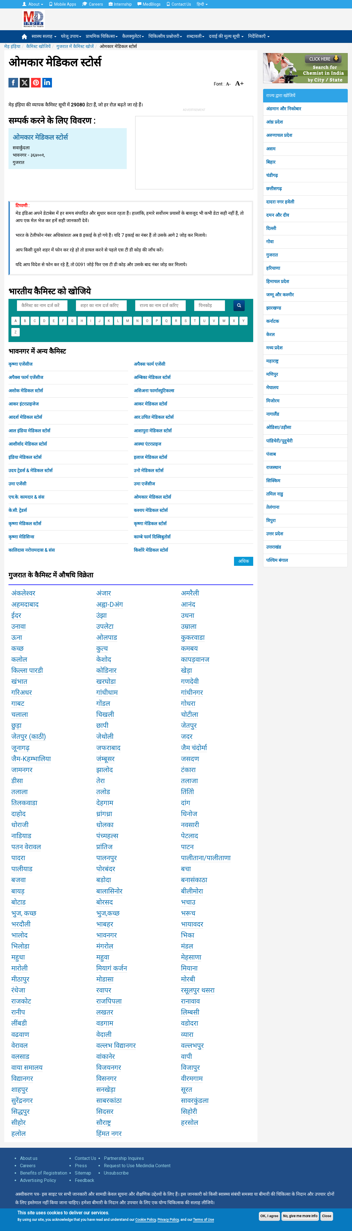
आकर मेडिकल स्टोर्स (150, 404)
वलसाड (20, 1057)
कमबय (189, 648)
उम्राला (188, 626)
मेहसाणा (191, 957)
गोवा (270, 241)
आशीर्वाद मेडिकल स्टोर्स (27, 444)
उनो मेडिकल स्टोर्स (148, 470)
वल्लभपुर (192, 1046)
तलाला (19, 792)
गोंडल (103, 704)
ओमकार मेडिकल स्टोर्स (152, 497)
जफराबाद (108, 748)
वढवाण (20, 1035)
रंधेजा (18, 990)
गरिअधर (21, 692)
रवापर (103, 990)
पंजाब (271, 454)
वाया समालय (27, 1068)
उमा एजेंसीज (144, 484)
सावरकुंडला (195, 1101)
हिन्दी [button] (202, 4)
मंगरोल (104, 946)
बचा (186, 869)
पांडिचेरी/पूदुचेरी (279, 441)
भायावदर (192, 924)
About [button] (32, 4)
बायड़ (18, 891)
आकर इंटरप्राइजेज (23, 404)
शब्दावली (195, 36)
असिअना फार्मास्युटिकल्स (154, 390)
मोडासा (104, 979)
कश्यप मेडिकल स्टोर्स (151, 510)
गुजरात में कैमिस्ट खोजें (75, 46)
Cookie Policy (145, 1220)
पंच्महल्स (107, 836)
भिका (187, 935)
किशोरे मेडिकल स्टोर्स (151, 550)
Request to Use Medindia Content (137, 1165)
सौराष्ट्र (103, 1123)
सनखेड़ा (105, 1090)
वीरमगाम (192, 1079)
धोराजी (20, 825)
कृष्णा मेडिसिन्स (21, 537)
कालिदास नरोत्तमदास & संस (31, 550)
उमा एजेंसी (17, 484)
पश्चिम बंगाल (277, 560)
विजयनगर (108, 1068)
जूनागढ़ (20, 748)
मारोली (19, 968)
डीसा (17, 781)
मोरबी (188, 979)
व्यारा (187, 1035)
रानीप (18, 1012)
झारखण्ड (273, 308)
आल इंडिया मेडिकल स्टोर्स (29, 430)
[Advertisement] (194, 151)
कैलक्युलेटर (133, 36)
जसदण (190, 759)
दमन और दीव (277, 215)
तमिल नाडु (274, 494)
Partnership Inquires (124, 1158)
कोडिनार (106, 670)
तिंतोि (187, 792)
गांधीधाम (107, 692)
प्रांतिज (104, 847)
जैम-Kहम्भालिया (31, 759)
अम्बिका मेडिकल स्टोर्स (152, 377)
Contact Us (178, 4)
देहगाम (104, 803)
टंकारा (188, 770)
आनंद (188, 604)
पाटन (187, 847)
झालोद (104, 770)
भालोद (19, 935)
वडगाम (104, 1023)
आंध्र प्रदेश (274, 122)
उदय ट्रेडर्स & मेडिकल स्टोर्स (30, 470)
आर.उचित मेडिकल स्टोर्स (154, 417)
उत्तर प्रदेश (274, 533)
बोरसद (104, 902)
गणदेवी (190, 681)
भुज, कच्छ (23, 913)
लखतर (104, 1012)
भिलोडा (20, 946)
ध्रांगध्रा (104, 814)
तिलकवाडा (24, 803)
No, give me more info (300, 1216)
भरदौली (20, 924)
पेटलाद (189, 836)
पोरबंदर (105, 869)
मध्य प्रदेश (274, 348)
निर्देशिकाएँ (259, 36)
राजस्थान (273, 467)
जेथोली (104, 737)
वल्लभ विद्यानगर (116, 1046)
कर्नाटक (272, 321)
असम (271, 149)
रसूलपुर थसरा (198, 990)
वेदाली (103, 1035)
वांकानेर (105, 1057)
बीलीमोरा (192, 891)
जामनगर (21, 770)
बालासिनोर (109, 891)
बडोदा (103, 880)
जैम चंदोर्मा (194, 748)
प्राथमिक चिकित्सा (102, 36)
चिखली (105, 715)
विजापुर (190, 1068)
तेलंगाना (272, 507)
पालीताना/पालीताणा (206, 858)
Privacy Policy (168, 1220)
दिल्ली (271, 228)
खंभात (19, 681)
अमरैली (190, 593)
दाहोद (18, 814)
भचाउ (188, 902)
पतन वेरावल (26, 847)
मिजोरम (272, 401)
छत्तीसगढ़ (274, 188)
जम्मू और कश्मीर (280, 294)
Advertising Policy (38, 1180)
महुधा (18, 957)
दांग (185, 803)
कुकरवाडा (193, 637)
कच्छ (17, 648)
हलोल (18, 1134)
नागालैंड (272, 414)
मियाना (189, 968)
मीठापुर (20, 979)
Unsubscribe (116, 1173)
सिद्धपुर (20, 1112)
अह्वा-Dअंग (109, 604)
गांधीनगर (192, 692)
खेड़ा (186, 670)
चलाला (19, 715)
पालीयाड (21, 869)
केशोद (103, 659)
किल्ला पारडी (27, 670)
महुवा (102, 957)
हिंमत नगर (109, 1134)
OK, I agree (269, 1216)
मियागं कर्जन (111, 968)
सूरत (186, 1090)
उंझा (101, 615)
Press (81, 1165)
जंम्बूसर (105, 759)
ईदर (16, 615)
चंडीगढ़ (272, 175)
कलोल (19, 659)
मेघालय (272, 387)
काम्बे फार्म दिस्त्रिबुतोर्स (152, 537)
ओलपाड (106, 637)
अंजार (103, 593)
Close (326, 1216)
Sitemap (83, 1173)
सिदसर (104, 1112)
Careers (92, 4)
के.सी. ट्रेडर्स (17, 510)
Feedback (84, 1180)
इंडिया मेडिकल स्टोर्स (24, 457)
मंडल (187, 946)
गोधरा (188, 704)
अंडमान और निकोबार (283, 108)
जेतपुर (189, 726)
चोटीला (189, 715)
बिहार (271, 162)
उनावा (18, 626)
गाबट (17, 704)
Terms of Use (203, 1220)
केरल (270, 334)
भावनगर (106, 935)
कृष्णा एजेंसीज (20, 364)
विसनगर (106, 1079)
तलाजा (189, 781)
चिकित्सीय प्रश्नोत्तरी (165, 36)
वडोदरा (189, 1023)
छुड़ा (16, 726)
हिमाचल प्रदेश (277, 281)
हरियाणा (273, 268)
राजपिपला (109, 1001)
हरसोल (189, 1123)
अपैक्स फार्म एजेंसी (149, 364)
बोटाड (18, 902)
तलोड (103, 792)
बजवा (18, 880)
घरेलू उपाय (71, 36)
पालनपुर (106, 858)
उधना (187, 615)
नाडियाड (21, 836)
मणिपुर (272, 374)
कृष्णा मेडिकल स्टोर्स (24, 523)
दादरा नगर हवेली (280, 202)
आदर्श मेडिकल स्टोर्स (25, 417)
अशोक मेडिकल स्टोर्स (25, 390)
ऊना (16, 637)
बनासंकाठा (194, 880)
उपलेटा (104, 626)
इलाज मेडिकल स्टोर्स (150, 457)
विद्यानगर (22, 1079)
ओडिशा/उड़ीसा (278, 427)
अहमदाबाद (25, 604)
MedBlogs (149, 4)
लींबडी (19, 1023)
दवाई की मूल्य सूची (226, 36)
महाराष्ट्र (272, 361)
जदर (187, 737)
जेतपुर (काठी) (28, 737)
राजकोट (21, 1001)
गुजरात (272, 255)
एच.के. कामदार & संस (26, 497)
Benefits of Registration (43, 1173)
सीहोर (18, 1123)
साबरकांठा (109, 1101)
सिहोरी (189, 1112)
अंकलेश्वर (23, 593)
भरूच (188, 913)
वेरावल (19, 1046)
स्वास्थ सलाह (44, 36)
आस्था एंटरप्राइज (147, 444)
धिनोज (189, 814)
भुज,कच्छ (108, 913)
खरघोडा (106, 681)
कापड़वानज (195, 659)
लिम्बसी (190, 1012)
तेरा (100, 781)
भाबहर (104, 924)
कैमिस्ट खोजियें (38, 46)
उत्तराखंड (273, 547)
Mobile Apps (62, 4)
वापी (186, 1057)
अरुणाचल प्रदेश (279, 135)
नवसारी (190, 825)
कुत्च (102, 648)
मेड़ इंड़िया (12, 46)
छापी (102, 726)
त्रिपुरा (271, 520)
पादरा (18, 858)
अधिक (243, 561)
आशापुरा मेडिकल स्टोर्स (153, 430)
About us (29, 1158)
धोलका (104, 825)
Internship (120, 4)
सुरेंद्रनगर (22, 1101)
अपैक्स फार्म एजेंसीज (25, 377)
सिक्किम (273, 480)
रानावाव (190, 1001)
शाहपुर (19, 1090)
